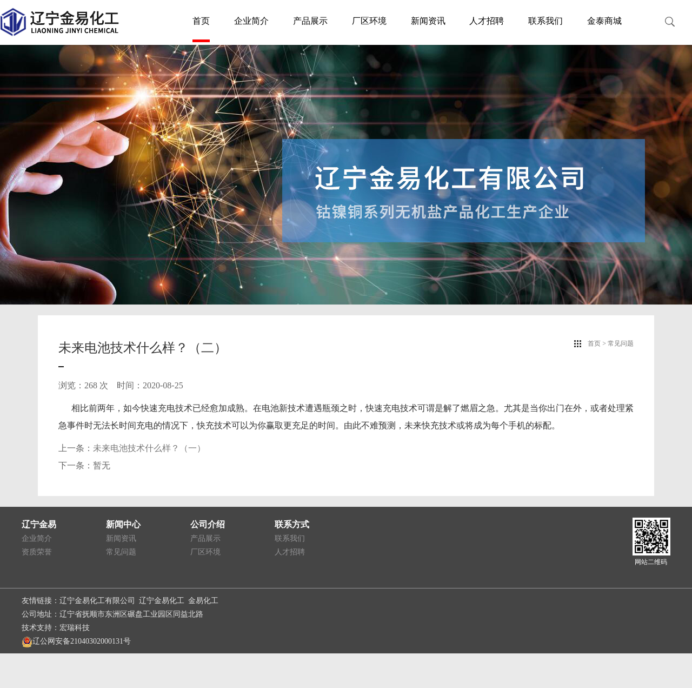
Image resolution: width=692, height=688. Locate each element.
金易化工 (203, 601)
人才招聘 (486, 20)
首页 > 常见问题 (611, 343)
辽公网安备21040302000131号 (76, 641)
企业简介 (251, 20)
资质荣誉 (37, 552)
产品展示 (310, 20)
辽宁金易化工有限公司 (97, 601)
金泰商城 (604, 20)
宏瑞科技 (74, 628)
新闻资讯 (428, 20)
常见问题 (121, 552)
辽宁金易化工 (161, 601)
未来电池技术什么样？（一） (149, 448)
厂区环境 (369, 20)
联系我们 (545, 20)
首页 (201, 20)
